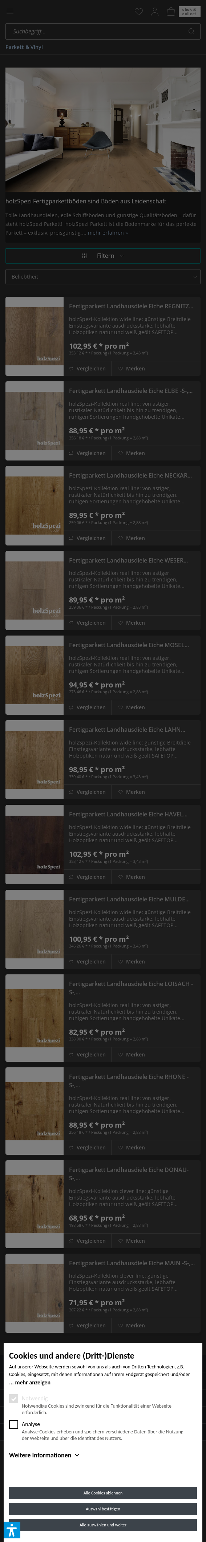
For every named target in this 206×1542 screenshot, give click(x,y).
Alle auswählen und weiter (103, 1524)
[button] (12, 1530)
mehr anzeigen (33, 1382)
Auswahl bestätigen (103, 1508)
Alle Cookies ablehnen (103, 1493)
